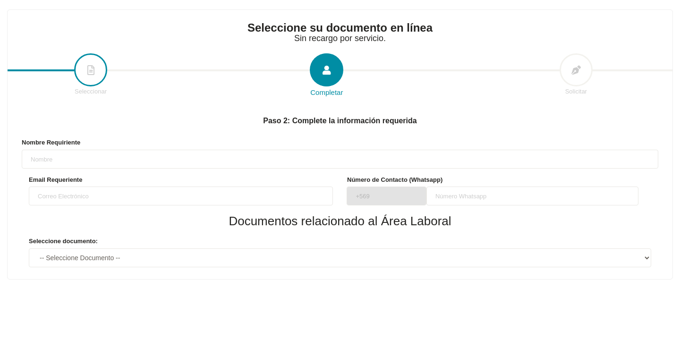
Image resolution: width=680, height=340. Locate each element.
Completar (326, 75)
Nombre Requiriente (51, 142)
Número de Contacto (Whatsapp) (394, 179)
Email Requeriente (55, 179)
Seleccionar (90, 74)
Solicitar (576, 74)
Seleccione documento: (63, 241)
